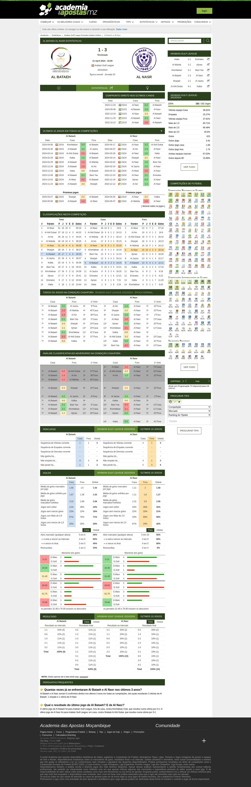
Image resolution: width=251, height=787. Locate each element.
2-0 (146, 109)
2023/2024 (103, 70)
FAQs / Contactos (96, 746)
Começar (47, 22)
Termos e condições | (50, 749)
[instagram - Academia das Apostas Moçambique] (171, 734)
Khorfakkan (72, 144)
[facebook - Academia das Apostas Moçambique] (165, 734)
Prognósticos (111, 22)
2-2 (146, 114)
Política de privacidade (71, 749)
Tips (130, 22)
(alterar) (171, 388)
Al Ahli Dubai (72, 153)
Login (204, 10)
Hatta (72, 171)
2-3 (146, 166)
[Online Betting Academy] (178, 741)
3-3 (83, 184)
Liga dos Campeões (160, 764)
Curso (93, 22)
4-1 (83, 179)
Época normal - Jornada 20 (102, 74)
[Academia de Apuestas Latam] (191, 741)
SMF (58, 741)
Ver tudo (189, 167)
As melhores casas (70, 22)
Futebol (134, 757)
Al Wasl (72, 179)
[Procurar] (207, 41)
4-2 (126, 345)
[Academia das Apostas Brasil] (171, 741)
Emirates (157, 175)
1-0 (146, 153)
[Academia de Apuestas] (184, 741)
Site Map (44, 741)
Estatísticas (149, 22)
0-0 (83, 171)
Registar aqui (73, 738)
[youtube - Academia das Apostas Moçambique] (158, 734)
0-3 (83, 144)
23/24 (124, 105)
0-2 (146, 105)
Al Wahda (93, 162)
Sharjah (93, 184)
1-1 (63, 328)
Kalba (72, 158)
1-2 (83, 158)
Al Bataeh (61, 77)
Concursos (202, 22)
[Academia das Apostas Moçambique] (158, 741)
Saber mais (121, 29)
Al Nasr (144, 77)
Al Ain (94, 166)
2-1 (146, 118)
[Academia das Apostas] (165, 741)
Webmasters (74, 743)
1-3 (83, 166)
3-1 (63, 332)
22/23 (124, 109)
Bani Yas (94, 175)
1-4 (83, 201)
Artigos (167, 22)
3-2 (83, 149)
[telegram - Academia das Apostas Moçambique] (178, 734)
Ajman (135, 179)
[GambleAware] (49, 784)
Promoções (184, 22)
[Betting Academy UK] (197, 741)
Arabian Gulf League (102, 65)
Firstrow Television (181, 776)
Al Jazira (94, 149)
